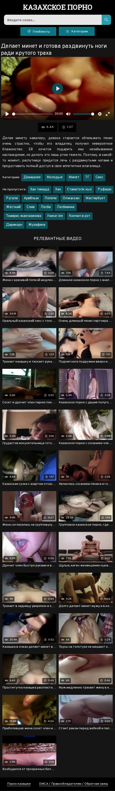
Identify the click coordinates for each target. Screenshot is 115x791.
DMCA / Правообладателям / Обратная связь (73, 784)
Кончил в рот (79, 216)
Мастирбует (95, 199)
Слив (31, 207)
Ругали (12, 199)
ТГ (87, 178)
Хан (58, 190)
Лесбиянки (65, 207)
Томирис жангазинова (23, 216)
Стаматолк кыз (79, 190)
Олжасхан (71, 199)
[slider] (32, 114)
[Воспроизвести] (7, 114)
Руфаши (104, 190)
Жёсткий (13, 207)
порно (57, 8)
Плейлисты (38, 31)
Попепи (51, 199)
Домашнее (32, 178)
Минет (74, 178)
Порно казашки (19, 784)
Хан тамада (39, 190)
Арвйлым (31, 199)
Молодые (55, 178)
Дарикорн (14, 225)
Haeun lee (55, 216)
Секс (99, 178)
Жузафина (36, 225)
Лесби (46, 207)
